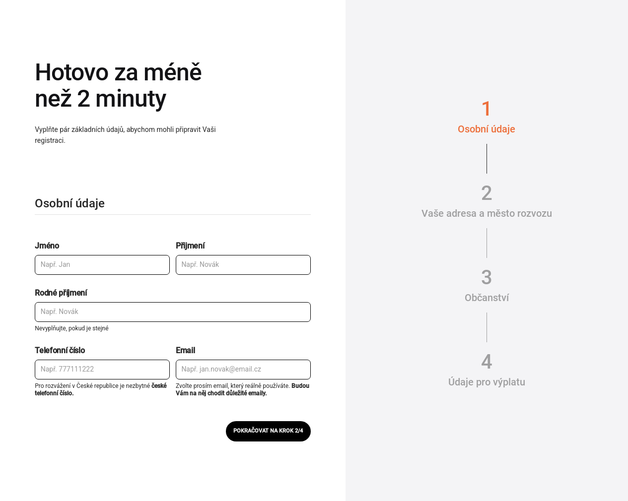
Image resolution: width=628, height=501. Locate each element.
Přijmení (190, 245)
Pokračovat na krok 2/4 (268, 431)
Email (185, 350)
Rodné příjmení (61, 293)
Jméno (47, 245)
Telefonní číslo (59, 350)
